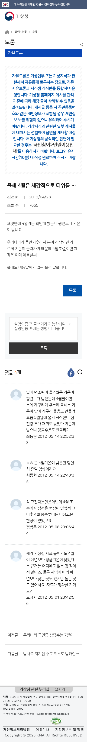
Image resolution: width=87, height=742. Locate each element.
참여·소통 (20, 32)
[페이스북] (71, 372)
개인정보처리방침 (16, 730)
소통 (35, 32)
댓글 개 (13, 372)
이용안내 (42, 730)
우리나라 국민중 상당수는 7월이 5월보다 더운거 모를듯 (51, 635)
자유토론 (15, 53)
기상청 (16, 16)
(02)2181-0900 (13, 709)
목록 (73, 290)
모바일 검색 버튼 (72, 16)
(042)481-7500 (21, 701)
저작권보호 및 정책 (69, 730)
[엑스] (78, 372)
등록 (43, 348)
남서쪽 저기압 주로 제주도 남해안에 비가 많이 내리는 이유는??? (51, 654)
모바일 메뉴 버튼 (79, 16)
